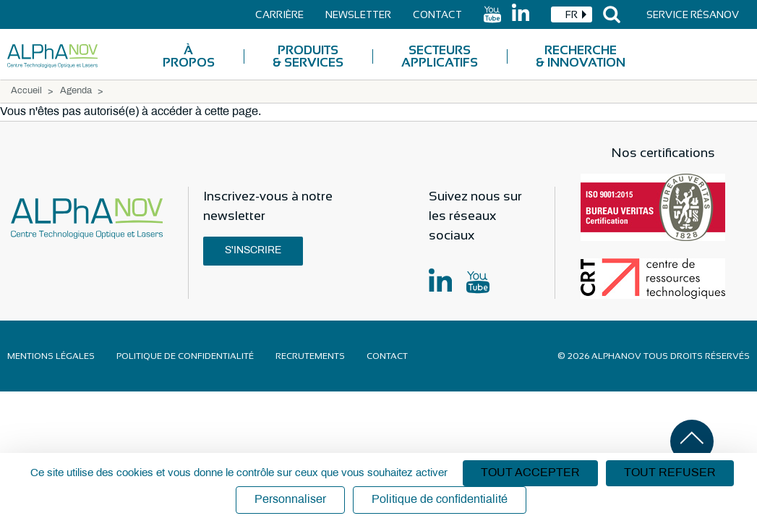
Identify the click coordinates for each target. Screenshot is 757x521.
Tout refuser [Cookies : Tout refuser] (670, 472)
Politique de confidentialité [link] (440, 499)
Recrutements (310, 356)
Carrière (279, 14)
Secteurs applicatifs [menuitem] (439, 56)
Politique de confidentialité (185, 356)
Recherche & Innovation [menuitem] (580, 56)
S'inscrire (253, 250)
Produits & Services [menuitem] (308, 56)
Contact (437, 14)
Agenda (76, 91)
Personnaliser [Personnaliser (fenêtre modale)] (290, 499)
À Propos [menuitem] (189, 56)
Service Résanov (692, 14)
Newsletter (358, 14)
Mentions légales (51, 356)
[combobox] (571, 14)
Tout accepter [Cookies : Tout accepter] (530, 472)
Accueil (26, 91)
